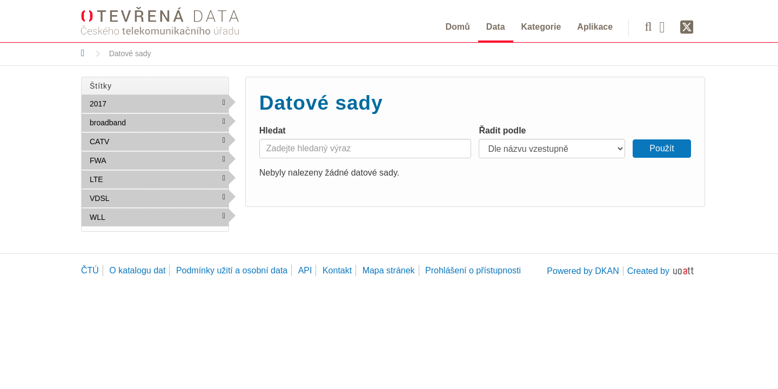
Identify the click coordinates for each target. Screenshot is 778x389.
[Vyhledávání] (648, 26)
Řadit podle (502, 130)
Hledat (272, 130)
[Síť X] (686, 27)
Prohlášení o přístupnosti (473, 270)
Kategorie (541, 26)
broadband (149, 122)
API (305, 270)
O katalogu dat (137, 270)
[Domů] (83, 53)
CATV (133, 141)
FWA (129, 160)
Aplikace (595, 26)
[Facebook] (666, 26)
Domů (458, 26)
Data (495, 26)
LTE (126, 179)
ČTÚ (90, 270)
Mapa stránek (389, 270)
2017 (130, 103)
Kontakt (337, 270)
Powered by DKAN (583, 271)
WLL (128, 217)
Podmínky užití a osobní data (231, 270)
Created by (648, 271)
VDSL (133, 198)
